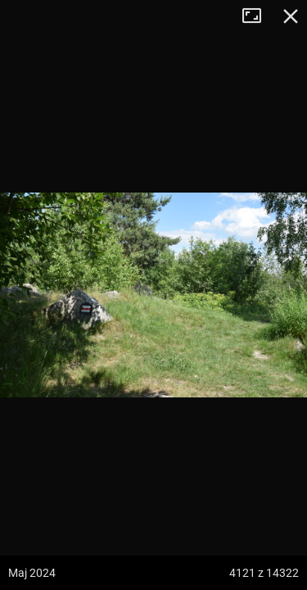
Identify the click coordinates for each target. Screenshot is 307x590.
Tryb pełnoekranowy (258, 16)
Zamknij (290, 16)
